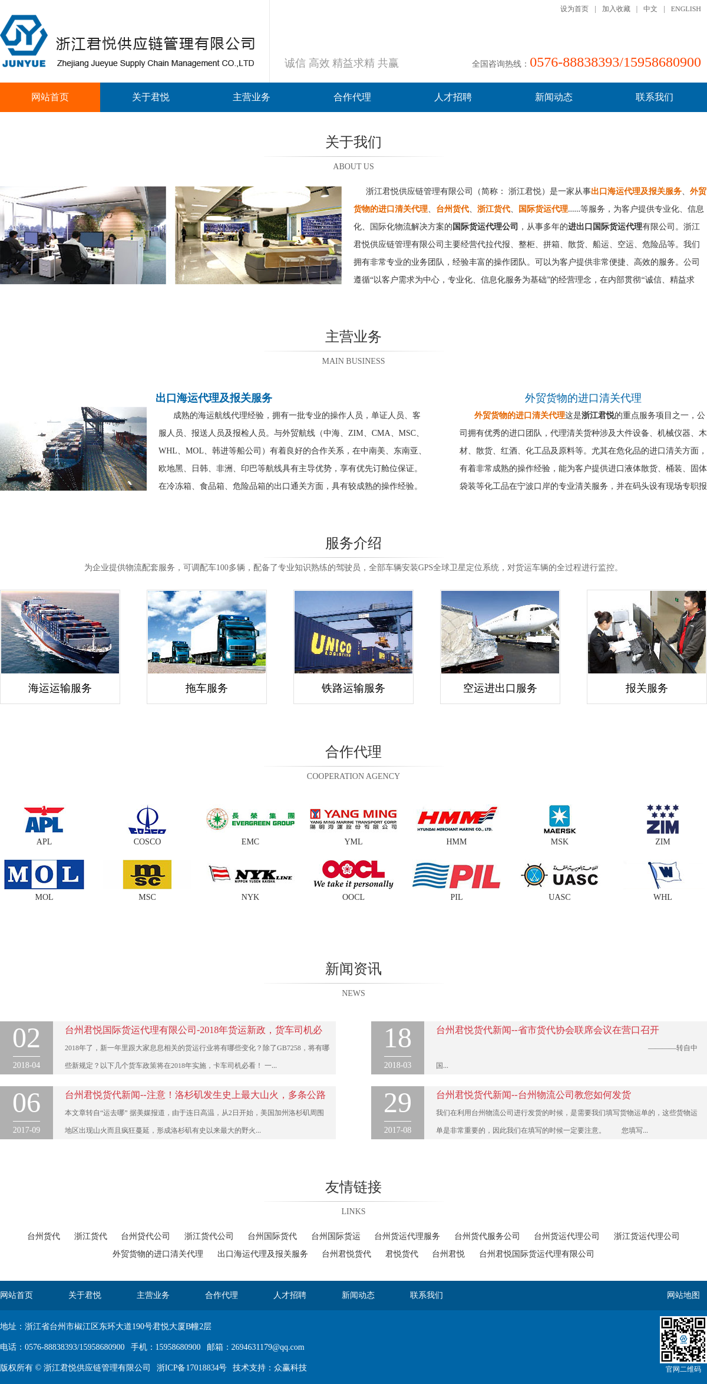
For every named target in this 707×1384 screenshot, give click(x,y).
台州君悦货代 (346, 1254)
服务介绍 (353, 543)
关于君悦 (151, 97)
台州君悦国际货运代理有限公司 (536, 1254)
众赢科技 (290, 1367)
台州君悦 (448, 1254)
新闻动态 (554, 97)
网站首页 (50, 97)
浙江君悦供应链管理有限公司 (97, 1367)
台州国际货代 (272, 1236)
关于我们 (353, 142)
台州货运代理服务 (407, 1236)
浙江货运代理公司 (647, 1236)
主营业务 (251, 97)
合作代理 (352, 97)
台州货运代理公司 (567, 1236)
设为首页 (574, 9)
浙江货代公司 (209, 1236)
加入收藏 (616, 9)
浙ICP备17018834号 (192, 1367)
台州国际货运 (336, 1236)
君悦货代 (401, 1254)
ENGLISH (686, 9)
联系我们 (654, 97)
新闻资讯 (353, 969)
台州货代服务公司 (487, 1236)
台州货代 (43, 1236)
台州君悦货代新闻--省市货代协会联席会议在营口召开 (547, 1030)
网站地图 (683, 1295)
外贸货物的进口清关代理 (583, 398)
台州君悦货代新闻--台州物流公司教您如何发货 (533, 1095)
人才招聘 (453, 97)
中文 (650, 9)
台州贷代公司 (145, 1236)
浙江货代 (90, 1236)
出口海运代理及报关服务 (262, 1254)
